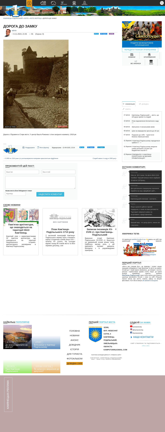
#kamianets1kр (136, 332)
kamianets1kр (136, 326)
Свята (127, 109)
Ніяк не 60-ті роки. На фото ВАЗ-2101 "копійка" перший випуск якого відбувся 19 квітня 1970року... (145, 176)
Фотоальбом (74, 358)
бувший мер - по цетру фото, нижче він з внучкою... (145, 222)
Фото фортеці (35, 18)
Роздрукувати (28, 147)
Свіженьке (129, 104)
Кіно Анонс (64, 3)
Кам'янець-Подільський (131, 275)
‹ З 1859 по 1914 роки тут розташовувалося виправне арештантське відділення (31, 158)
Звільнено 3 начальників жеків (143, 127)
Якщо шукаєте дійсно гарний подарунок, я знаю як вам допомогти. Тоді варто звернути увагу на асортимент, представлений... (145, 209)
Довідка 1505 (74, 363)
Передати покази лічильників (140, 50)
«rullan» (146, 345)
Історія (74, 349)
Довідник (74, 344)
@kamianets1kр (136, 329)
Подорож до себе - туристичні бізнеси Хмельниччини (143, 136)
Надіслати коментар (50, 194)
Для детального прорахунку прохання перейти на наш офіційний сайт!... (145, 188)
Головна (74, 331)
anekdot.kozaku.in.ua (138, 239)
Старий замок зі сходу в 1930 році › (105, 158)
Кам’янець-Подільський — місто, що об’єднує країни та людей (145, 116)
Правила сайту (116, 354)
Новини (74, 335)
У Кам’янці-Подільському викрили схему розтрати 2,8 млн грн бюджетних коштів (144, 148)
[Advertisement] (142, 82)
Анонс (75, 340)
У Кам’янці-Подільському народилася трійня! (146, 141)
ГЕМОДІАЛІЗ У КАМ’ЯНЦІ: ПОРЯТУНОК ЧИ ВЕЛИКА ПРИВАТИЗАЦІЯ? (142, 156)
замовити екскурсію (150, 280)
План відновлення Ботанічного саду (145, 121)
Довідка (144, 104)
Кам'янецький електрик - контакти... (144, 197)
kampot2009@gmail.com (115, 350)
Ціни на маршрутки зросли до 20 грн (145, 131)
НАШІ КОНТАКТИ (143, 337)
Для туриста (74, 354)
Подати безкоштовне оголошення (141, 44)
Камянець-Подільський (13, 18)
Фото (26, 18)
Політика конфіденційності (100, 354)
